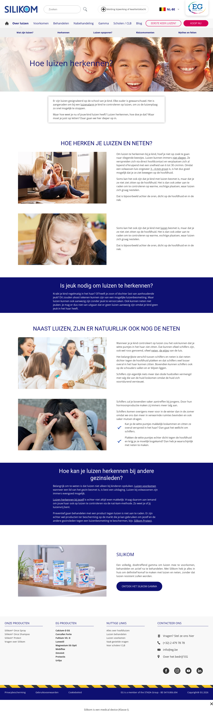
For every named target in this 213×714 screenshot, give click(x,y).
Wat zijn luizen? (25, 32)
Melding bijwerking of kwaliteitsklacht (123, 9)
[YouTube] (188, 671)
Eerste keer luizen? (163, 23)
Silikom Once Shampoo (17, 634)
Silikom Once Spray (15, 630)
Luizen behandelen (116, 634)
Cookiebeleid (75, 692)
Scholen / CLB (122, 23)
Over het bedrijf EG (175, 656)
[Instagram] (177, 671)
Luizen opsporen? (102, 32)
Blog (139, 23)
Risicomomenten (145, 32)
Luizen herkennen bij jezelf (68, 499)
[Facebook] (166, 671)
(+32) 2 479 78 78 (171, 643)
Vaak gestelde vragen (117, 641)
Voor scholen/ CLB (115, 645)
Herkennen (63, 32)
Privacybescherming (15, 692)
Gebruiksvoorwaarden (47, 692)
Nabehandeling (84, 23)
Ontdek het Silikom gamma (139, 586)
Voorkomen (41, 23)
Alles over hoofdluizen (118, 630)
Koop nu (196, 23)
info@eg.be (167, 649)
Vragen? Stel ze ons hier (175, 636)
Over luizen (20, 23)
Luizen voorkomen (145, 486)
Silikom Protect (143, 520)
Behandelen (61, 23)
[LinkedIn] (200, 671)
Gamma (103, 23)
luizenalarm (87, 104)
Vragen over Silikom (15, 641)
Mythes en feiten (187, 32)
